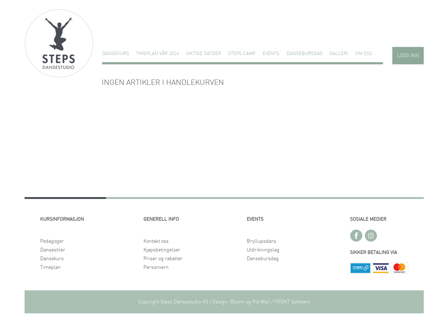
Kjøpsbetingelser (161, 249)
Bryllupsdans (261, 241)
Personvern (156, 267)
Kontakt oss (156, 241)
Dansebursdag (305, 53)
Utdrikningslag (263, 249)
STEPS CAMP (241, 53)
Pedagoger (52, 241)
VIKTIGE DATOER (203, 53)
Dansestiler (52, 249)
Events (271, 53)
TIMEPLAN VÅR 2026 (157, 53)
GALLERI (338, 53)
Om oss (363, 53)
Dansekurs (115, 53)
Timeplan (50, 267)
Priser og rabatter (163, 258)
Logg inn (408, 55)
